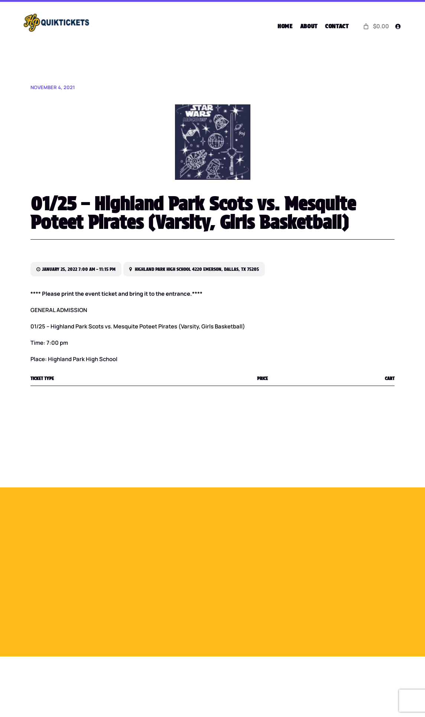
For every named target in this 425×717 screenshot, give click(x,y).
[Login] (397, 26)
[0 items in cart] (375, 26)
